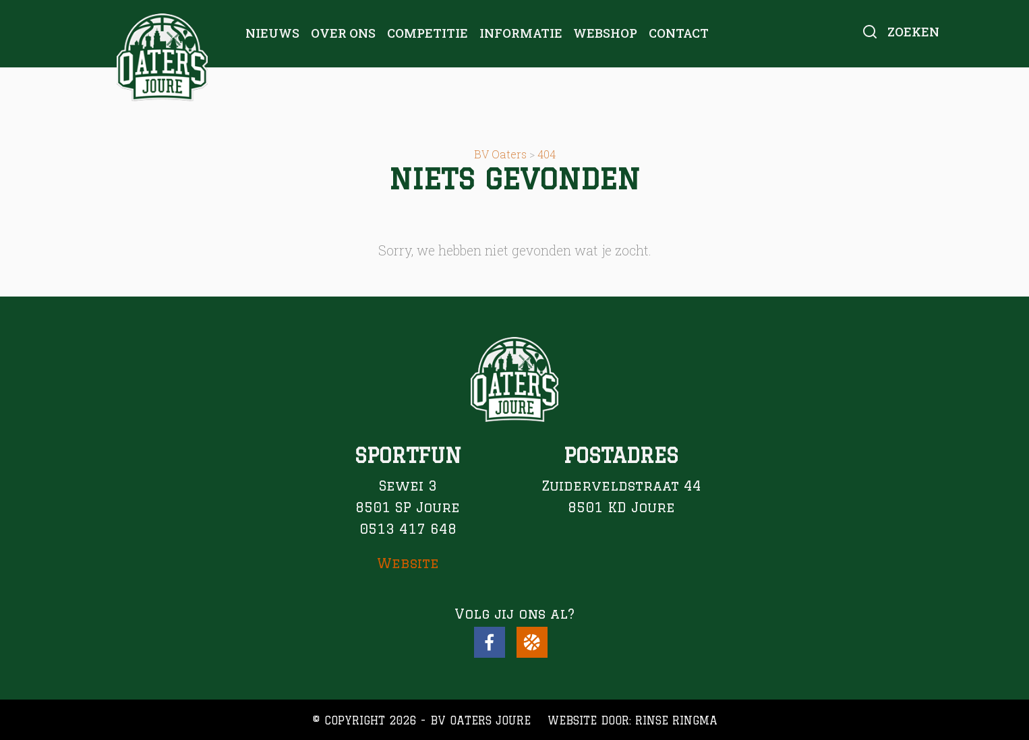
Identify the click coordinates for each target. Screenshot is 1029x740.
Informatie (520, 33)
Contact (679, 33)
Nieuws (272, 33)
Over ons (343, 33)
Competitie (427, 33)
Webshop (605, 33)
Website (408, 563)
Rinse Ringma (676, 720)
